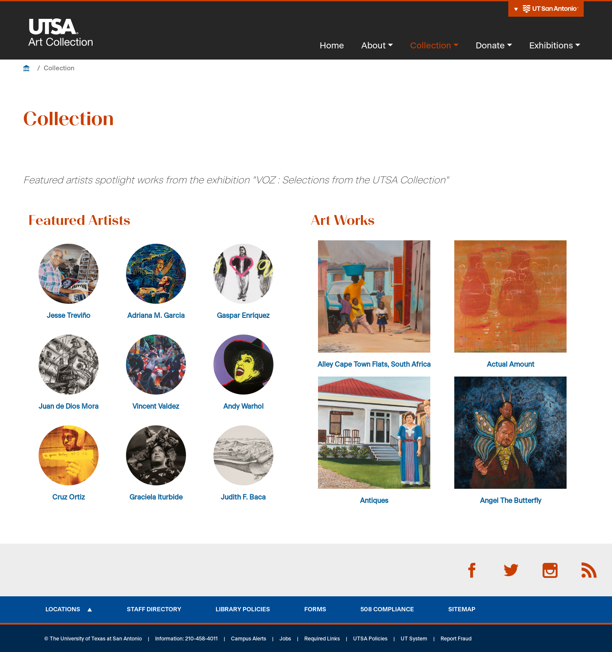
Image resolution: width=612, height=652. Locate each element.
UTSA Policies (370, 638)
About (373, 46)
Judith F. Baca (243, 497)
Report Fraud (456, 638)
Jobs (285, 638)
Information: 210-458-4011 (186, 638)
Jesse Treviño (68, 315)
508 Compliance (387, 610)
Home (332, 46)
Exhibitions (551, 46)
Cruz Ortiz (68, 497)
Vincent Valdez (155, 406)
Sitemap (461, 610)
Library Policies (243, 610)
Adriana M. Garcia (156, 315)
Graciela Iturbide (156, 497)
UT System (414, 638)
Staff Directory (154, 610)
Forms (315, 610)
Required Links (322, 638)
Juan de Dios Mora (69, 406)
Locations (62, 610)
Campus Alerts (248, 638)
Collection (430, 46)
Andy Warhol (243, 406)
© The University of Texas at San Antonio (93, 638)
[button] (374, 296)
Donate (490, 46)
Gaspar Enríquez (243, 315)
